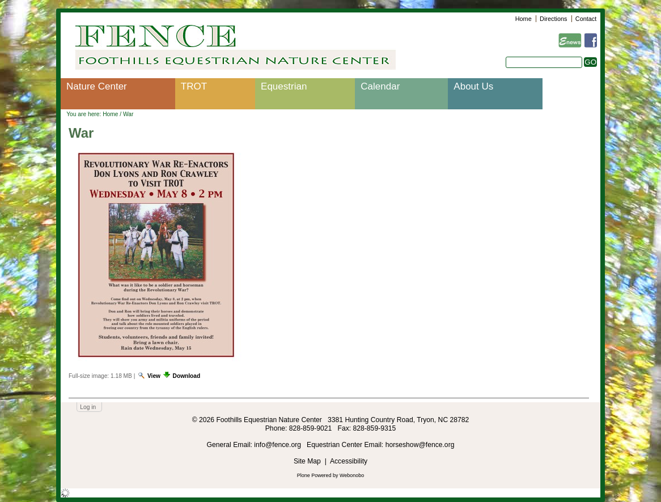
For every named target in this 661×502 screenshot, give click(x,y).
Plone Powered (314, 475)
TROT (194, 86)
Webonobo (352, 475)
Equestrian (284, 86)
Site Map (307, 461)
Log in (88, 407)
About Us (473, 86)
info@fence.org (278, 445)
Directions (553, 18)
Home (523, 18)
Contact (585, 18)
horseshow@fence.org (420, 445)
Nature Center (96, 86)
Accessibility (348, 461)
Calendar (380, 86)
